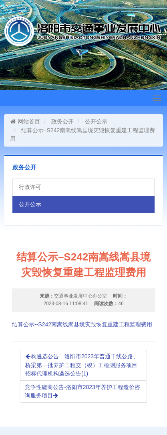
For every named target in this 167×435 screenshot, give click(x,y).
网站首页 (25, 121)
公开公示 (96, 121)
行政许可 (30, 187)
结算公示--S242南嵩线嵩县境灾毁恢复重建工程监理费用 (82, 324)
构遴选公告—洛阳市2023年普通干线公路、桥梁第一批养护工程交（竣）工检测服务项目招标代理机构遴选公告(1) (82, 365)
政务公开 (62, 121)
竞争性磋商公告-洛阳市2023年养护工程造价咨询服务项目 (82, 391)
